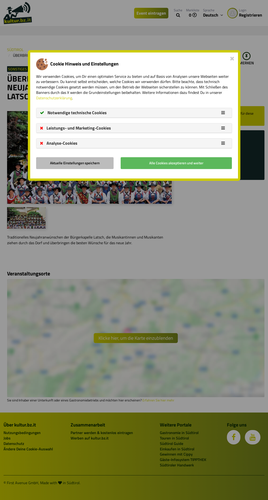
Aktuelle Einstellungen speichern (75, 163)
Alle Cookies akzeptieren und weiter (176, 163)
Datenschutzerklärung (54, 98)
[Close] (232, 58)
